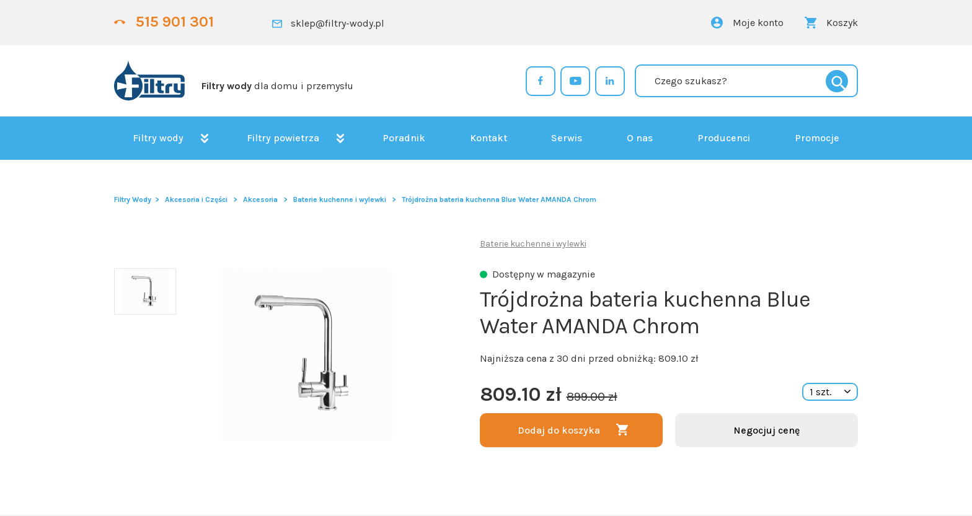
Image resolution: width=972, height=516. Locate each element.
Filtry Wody (132, 199)
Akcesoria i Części (196, 199)
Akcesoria (260, 199)
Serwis (566, 138)
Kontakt (488, 138)
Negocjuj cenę (766, 430)
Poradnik (403, 138)
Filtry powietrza (283, 138)
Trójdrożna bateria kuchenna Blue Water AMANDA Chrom (499, 199)
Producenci (723, 138)
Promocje (817, 138)
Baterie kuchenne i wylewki (339, 199)
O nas (640, 138)
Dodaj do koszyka (559, 430)
